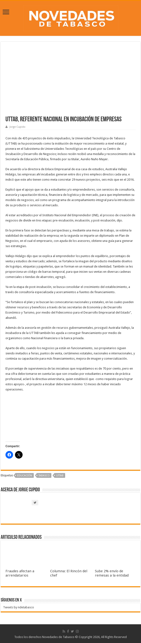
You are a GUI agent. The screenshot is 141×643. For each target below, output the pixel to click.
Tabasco (44, 475)
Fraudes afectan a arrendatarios (19, 573)
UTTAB (59, 475)
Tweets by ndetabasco (18, 607)
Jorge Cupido (17, 126)
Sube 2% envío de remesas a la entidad (112, 573)
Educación (24, 475)
